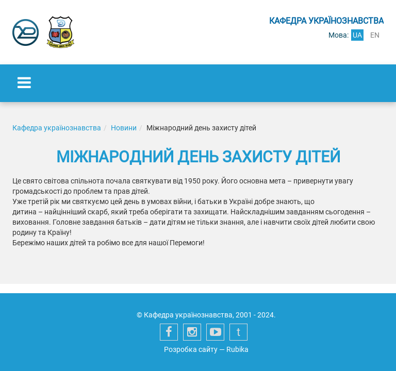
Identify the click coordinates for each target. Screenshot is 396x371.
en (375, 35)
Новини (124, 128)
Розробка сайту (191, 349)
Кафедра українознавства (56, 128)
